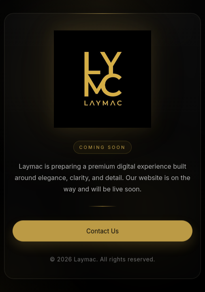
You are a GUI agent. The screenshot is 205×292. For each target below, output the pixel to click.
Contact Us (102, 232)
